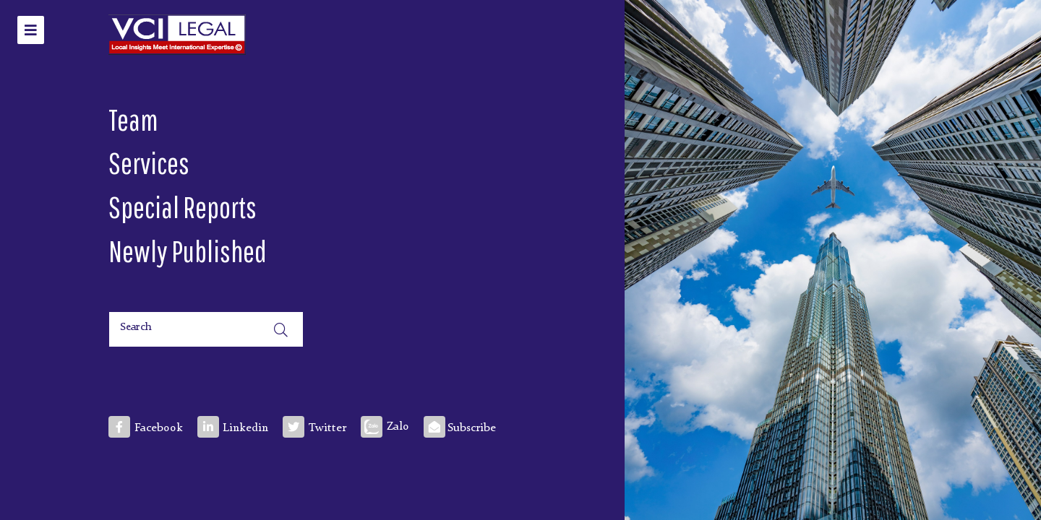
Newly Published (187, 250)
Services (148, 162)
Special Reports (182, 206)
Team (133, 119)
